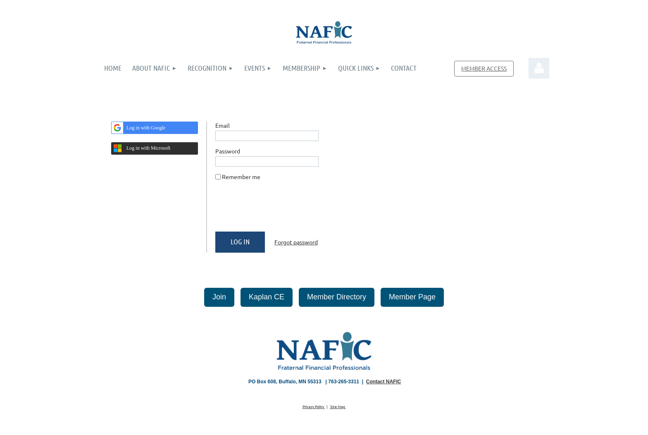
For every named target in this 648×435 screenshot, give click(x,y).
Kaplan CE (266, 297)
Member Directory (336, 297)
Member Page (412, 297)
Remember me (241, 176)
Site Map (338, 406)
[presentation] (278, 209)
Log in (539, 68)
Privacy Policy (314, 406)
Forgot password (296, 242)
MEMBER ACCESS (484, 68)
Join (219, 297)
